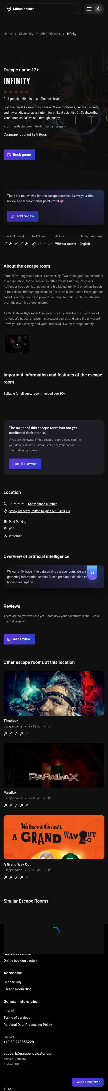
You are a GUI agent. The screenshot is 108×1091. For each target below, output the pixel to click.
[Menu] (94, 9)
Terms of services (17, 1018)
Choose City (13, 982)
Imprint (9, 1010)
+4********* (16, 504)
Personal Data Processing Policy (28, 1025)
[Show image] (17, 344)
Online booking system (21, 961)
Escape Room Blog (18, 989)
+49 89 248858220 (19, 1042)
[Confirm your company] (25, 464)
